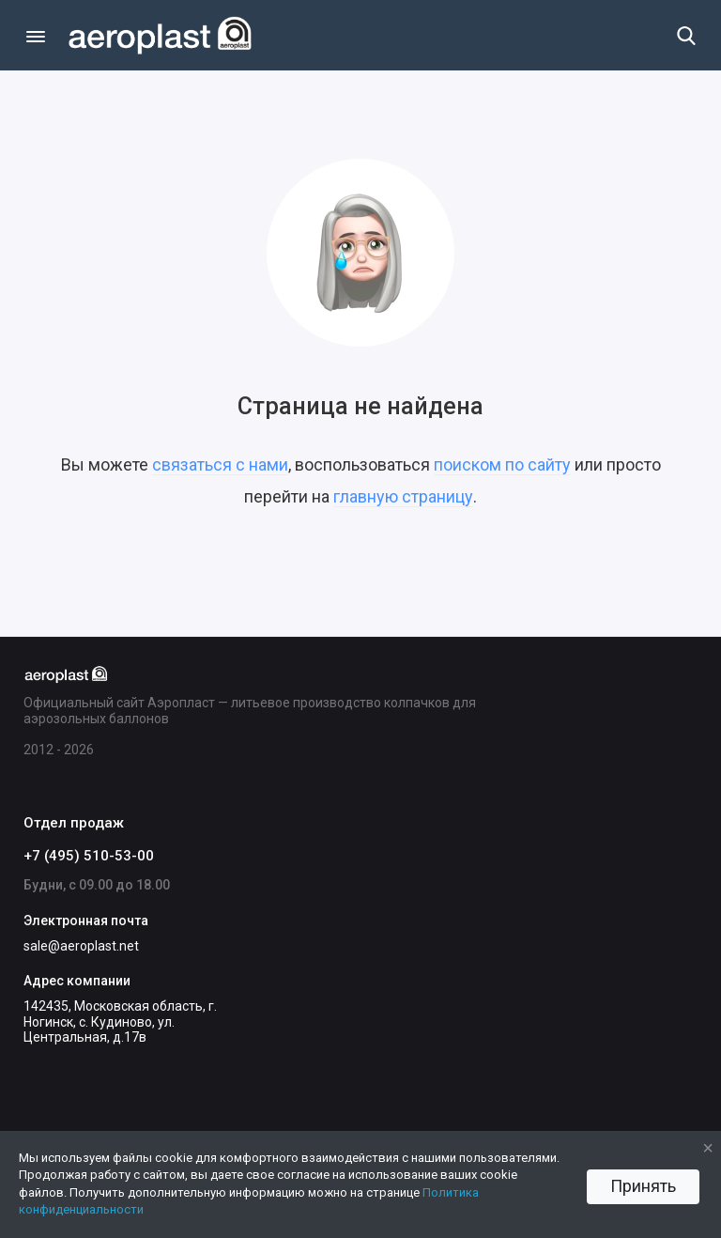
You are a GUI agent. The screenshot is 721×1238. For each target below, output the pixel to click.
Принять (643, 1186)
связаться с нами (220, 464)
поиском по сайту (502, 464)
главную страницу (403, 496)
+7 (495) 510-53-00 (88, 855)
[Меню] (35, 35)
